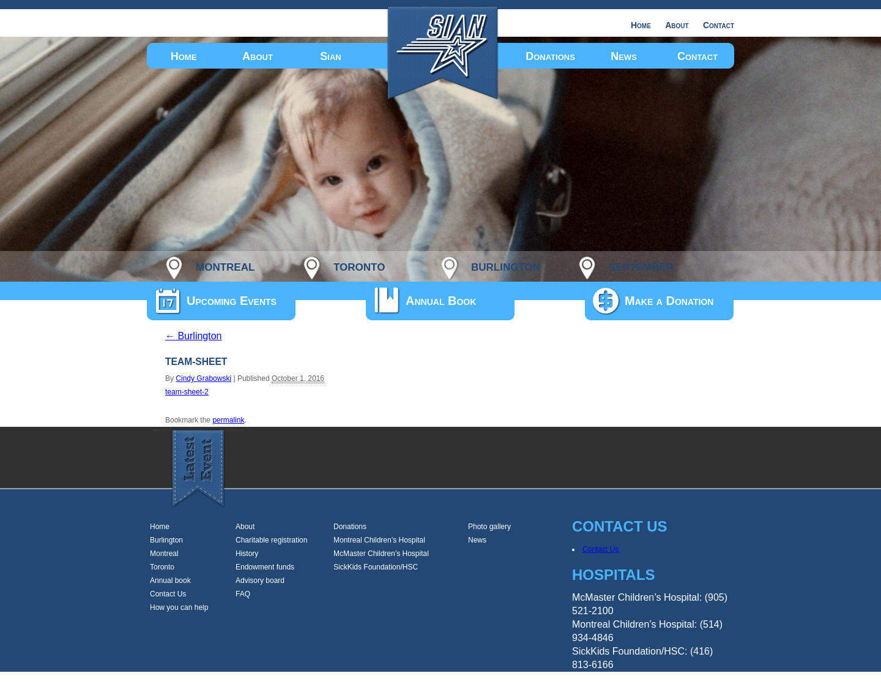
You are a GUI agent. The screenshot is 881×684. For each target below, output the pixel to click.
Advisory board (260, 580)
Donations (550, 56)
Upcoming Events (232, 300)
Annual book (170, 580)
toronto (359, 265)
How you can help (179, 607)
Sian (330, 56)
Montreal (164, 553)
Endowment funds (265, 567)
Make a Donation (669, 300)
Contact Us (168, 594)
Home (641, 25)
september (641, 265)
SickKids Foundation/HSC (375, 567)
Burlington (193, 336)
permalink (228, 420)
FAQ (243, 594)
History (247, 553)
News (624, 56)
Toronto (162, 567)
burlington (505, 265)
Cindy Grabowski (203, 378)
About (676, 25)
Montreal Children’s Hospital (379, 540)
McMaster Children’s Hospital (381, 553)
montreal (225, 265)
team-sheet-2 (187, 392)
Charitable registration (271, 540)
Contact (718, 25)
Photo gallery (489, 526)
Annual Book (441, 300)
